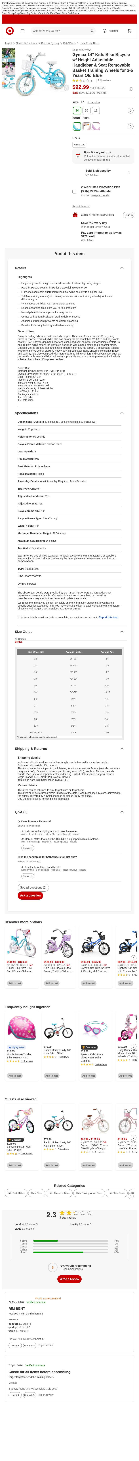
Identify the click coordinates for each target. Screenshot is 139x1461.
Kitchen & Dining (102, 3)
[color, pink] (86, 126)
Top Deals (97, 10)
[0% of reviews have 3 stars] (69, 1246)
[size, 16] (86, 110)
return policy (34, 798)
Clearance (37, 10)
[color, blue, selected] (77, 126)
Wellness (91, 5)
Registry (43, 13)
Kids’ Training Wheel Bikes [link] (89, 1193)
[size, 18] (96, 110)
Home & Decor (87, 3)
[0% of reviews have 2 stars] (69, 1249)
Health (84, 5)
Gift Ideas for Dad (28, 3)
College (89, 10)
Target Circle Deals (111, 10)
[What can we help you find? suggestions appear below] (63, 31)
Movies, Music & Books (44, 8)
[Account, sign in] (111, 31)
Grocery (13, 5)
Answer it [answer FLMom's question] (28, 876)
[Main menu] (22, 31)
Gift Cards (83, 8)
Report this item (81, 206)
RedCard (51, 13)
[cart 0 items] (130, 31)
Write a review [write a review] (69, 1279)
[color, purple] (96, 126)
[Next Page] (131, 111)
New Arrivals (48, 10)
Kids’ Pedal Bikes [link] (16, 1193)
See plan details (100, 195)
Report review (45, 1345)
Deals (29, 10)
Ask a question (30, 895)
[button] (16, 1047)
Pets (90, 8)
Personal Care (56, 5)
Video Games (26, 8)
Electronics (14, 8)
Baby (40, 5)
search (92, 31)
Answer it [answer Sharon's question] (28, 848)
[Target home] (9, 30)
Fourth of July (44, 3)
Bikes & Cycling (50, 43)
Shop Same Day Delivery (26, 13)
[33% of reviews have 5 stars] (69, 1241)
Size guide (94, 102)
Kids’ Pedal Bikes (89, 43)
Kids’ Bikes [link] (36, 1193)
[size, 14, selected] (77, 110)
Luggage (100, 5)
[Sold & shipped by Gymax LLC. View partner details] (103, 173)
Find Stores (73, 13)
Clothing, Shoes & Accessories (65, 3)
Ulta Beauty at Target (102, 8)
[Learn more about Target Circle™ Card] (103, 225)
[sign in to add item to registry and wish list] (128, 215)
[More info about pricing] (130, 89)
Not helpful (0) (63, 834)
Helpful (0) (49, 834)
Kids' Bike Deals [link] (116, 1193)
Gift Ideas (73, 8)
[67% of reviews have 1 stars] (69, 1252)
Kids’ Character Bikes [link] (59, 1193)
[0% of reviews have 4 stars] (69, 1243)
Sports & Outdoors (72, 5)
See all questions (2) (33, 887)
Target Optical (19, 10)
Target (8, 43)
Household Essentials (27, 5)
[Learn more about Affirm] (103, 236)
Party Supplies (62, 8)
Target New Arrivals (11, 3)
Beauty (46, 5)
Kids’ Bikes (69, 43)
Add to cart (79, 144)
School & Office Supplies (117, 5)
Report (76, 834)
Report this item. (109, 617)
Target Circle (61, 13)
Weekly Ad (126, 10)
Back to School (78, 10)
